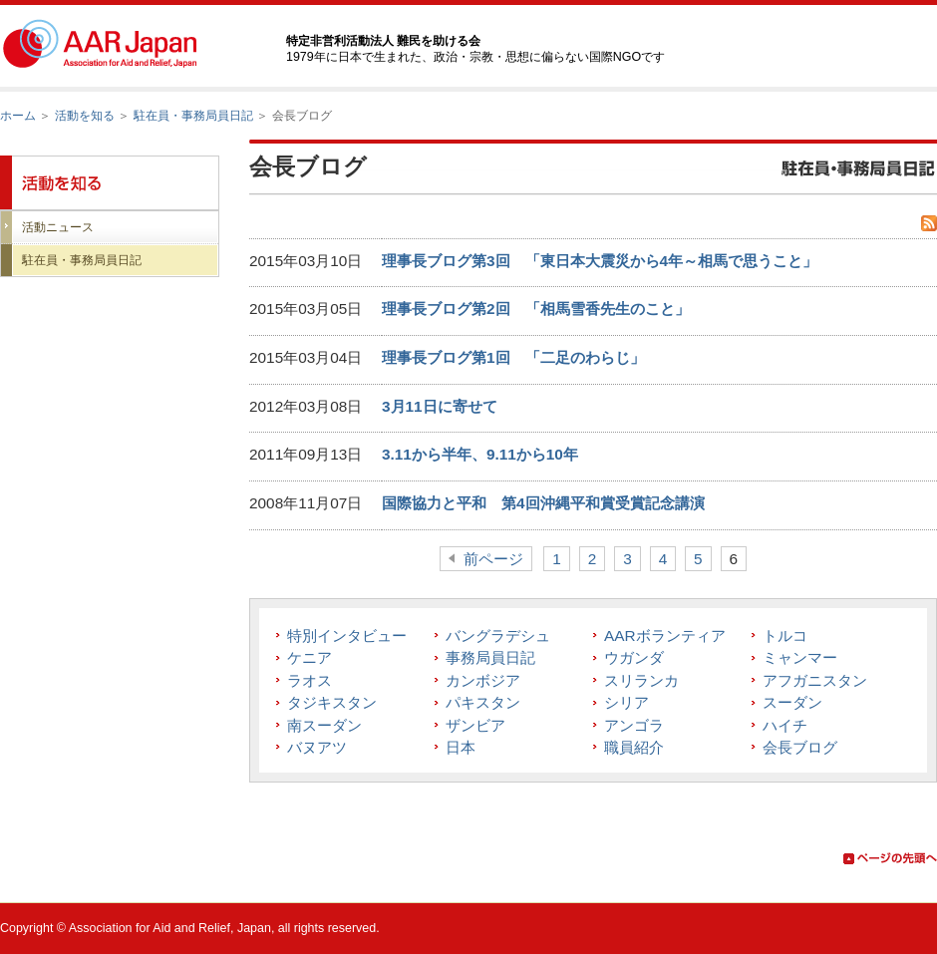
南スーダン (324, 725)
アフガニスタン (815, 680)
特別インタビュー (347, 635)
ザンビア (475, 725)
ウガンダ (634, 657)
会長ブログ (800, 747)
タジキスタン (332, 702)
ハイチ (785, 725)
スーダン (792, 702)
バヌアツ (317, 747)
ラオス (309, 680)
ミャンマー (800, 657)
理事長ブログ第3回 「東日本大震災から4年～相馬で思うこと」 (599, 260)
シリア (626, 702)
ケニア (309, 657)
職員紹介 (634, 747)
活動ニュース (58, 227)
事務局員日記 (490, 657)
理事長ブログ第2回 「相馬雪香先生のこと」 (536, 308)
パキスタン (483, 702)
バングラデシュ (498, 635)
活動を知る (85, 116)
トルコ (785, 635)
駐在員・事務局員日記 (193, 116)
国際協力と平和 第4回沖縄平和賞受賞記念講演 (543, 502)
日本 (460, 747)
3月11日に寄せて (439, 406)
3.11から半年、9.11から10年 (480, 454)
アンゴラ (634, 725)
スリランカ (641, 680)
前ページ (493, 558)
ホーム (18, 116)
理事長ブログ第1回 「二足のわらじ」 (513, 357)
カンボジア (483, 680)
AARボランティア (665, 635)
